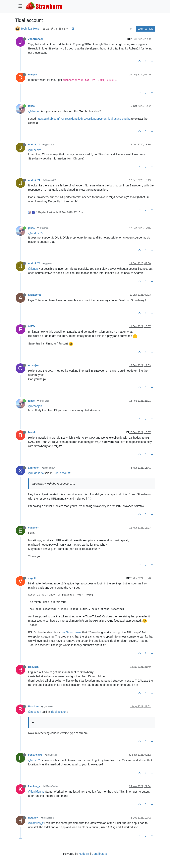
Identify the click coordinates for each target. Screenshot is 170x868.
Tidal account (61, 473)
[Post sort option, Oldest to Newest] (130, 29)
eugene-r (33, 527)
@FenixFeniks (50, 786)
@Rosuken (47, 707)
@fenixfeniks (36, 791)
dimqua (32, 74)
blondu (32, 432)
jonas (31, 106)
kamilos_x (34, 786)
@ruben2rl (49, 145)
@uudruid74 (49, 180)
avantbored (35, 294)
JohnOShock (36, 39)
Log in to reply (145, 28)
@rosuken (34, 711)
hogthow (33, 817)
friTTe (31, 326)
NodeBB (84, 853)
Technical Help (30, 28)
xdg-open (33, 467)
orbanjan (33, 365)
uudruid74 (34, 144)
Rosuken (33, 666)
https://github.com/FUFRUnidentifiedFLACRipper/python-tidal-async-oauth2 (84, 118)
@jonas (47, 263)
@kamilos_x (47, 818)
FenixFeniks (35, 754)
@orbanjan (43, 401)
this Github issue (71, 632)
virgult (32, 578)
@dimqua (34, 111)
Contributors (99, 853)
